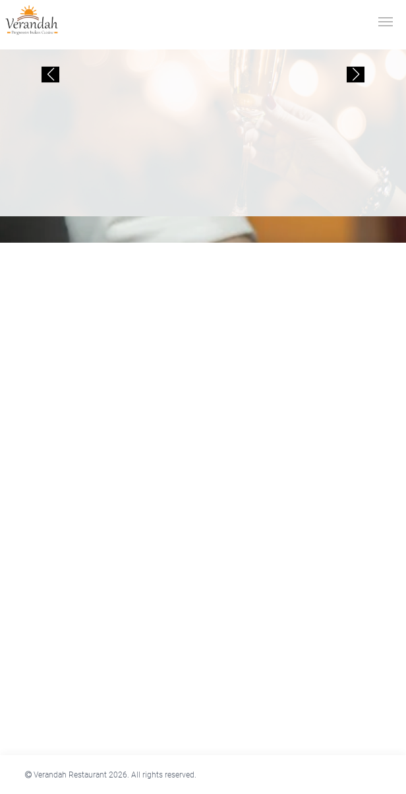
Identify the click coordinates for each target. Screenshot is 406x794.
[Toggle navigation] (385, 20)
